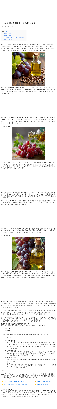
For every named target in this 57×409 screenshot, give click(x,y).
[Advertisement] (28, 11)
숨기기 (8, 31)
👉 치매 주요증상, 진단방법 (42, 384)
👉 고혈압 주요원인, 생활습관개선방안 (13, 381)
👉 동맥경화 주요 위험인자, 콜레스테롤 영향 (14, 384)
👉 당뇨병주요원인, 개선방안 (42, 381)
